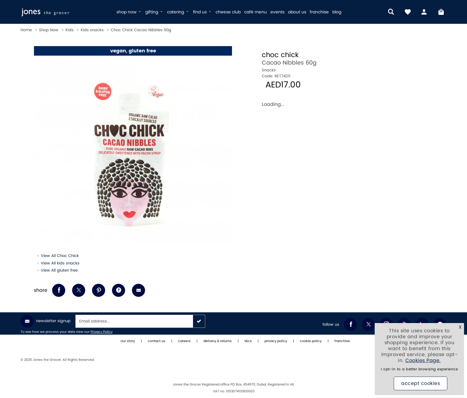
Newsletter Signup (46, 321)
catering (178, 12)
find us (202, 12)
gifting (154, 12)
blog (336, 12)
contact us (156, 341)
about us (297, 12)
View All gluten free (59, 270)
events (277, 12)
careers (184, 341)
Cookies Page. (423, 360)
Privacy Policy (102, 332)
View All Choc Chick (60, 256)
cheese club (228, 12)
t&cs (248, 341)
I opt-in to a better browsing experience (419, 369)
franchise (319, 12)
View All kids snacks (60, 263)
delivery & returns (217, 341)
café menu (255, 12)
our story (128, 341)
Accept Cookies (420, 383)
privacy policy (275, 341)
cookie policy (311, 341)
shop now (129, 12)
